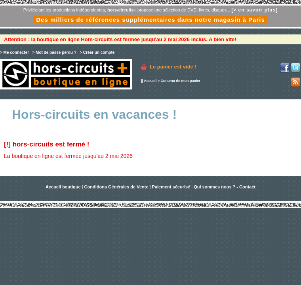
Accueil (150, 81)
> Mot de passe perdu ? (54, 52)
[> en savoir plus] (254, 10)
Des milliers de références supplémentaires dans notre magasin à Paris (150, 19)
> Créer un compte (97, 52)
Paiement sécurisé (171, 186)
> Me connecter (14, 52)
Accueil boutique (64, 186)
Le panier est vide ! (173, 67)
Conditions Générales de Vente (116, 186)
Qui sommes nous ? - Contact (224, 186)
